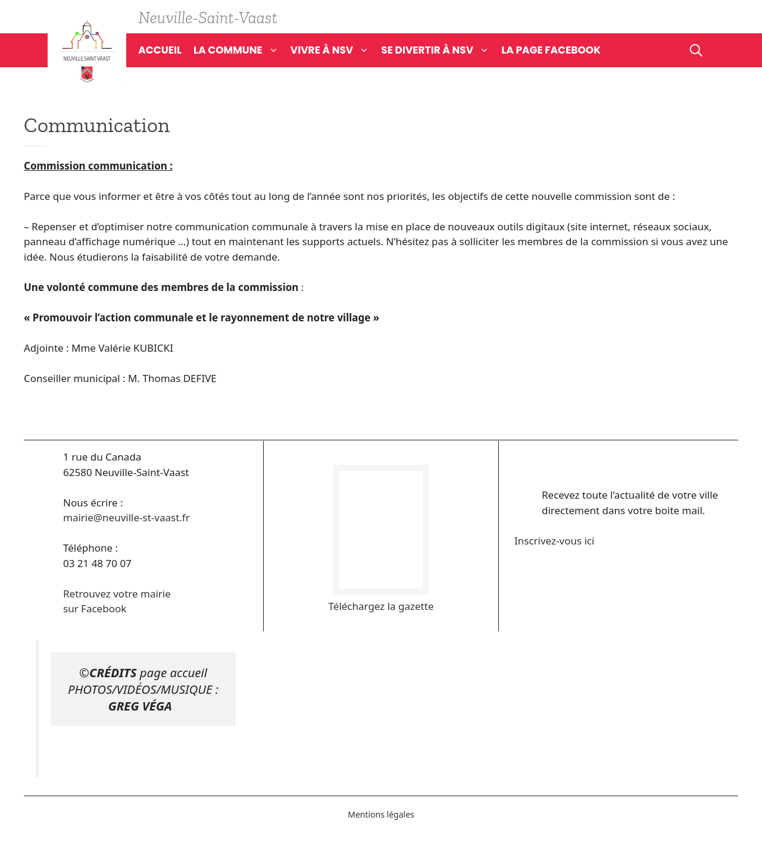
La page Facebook (551, 50)
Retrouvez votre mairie (117, 593)
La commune (242, 50)
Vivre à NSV (336, 50)
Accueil (160, 50)
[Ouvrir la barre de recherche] (696, 50)
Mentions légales (381, 814)
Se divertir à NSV (441, 50)
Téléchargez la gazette (381, 606)
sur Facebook (94, 608)
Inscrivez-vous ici (554, 540)
